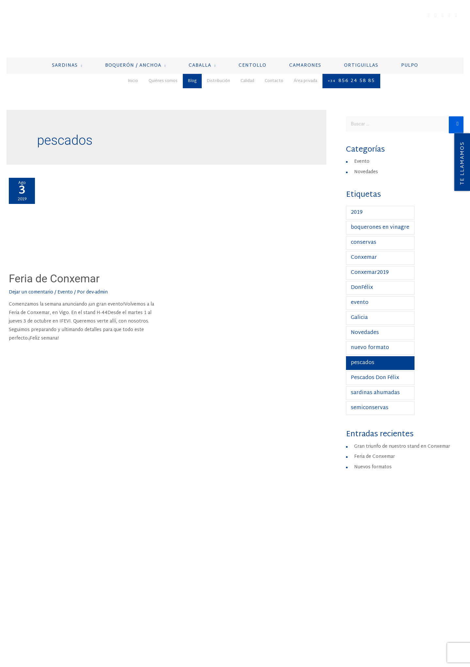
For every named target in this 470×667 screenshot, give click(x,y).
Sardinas (166, 540)
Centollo (167, 566)
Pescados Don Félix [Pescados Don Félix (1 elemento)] (375, 372)
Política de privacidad (202, 638)
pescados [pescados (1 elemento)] (362, 357)
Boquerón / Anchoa (181, 549)
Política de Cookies (254, 638)
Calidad (109, 638)
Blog (60, 638)
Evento (65, 286)
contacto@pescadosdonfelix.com (289, 576)
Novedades (366, 166)
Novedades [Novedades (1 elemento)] (365, 327)
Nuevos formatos (373, 461)
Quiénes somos (34, 638)
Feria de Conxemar (63, 271)
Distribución (83, 638)
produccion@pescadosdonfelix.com (393, 576)
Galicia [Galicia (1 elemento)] (359, 312)
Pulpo (162, 591)
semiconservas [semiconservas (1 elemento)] (369, 402)
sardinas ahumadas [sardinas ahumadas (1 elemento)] (375, 387)
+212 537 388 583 (375, 568)
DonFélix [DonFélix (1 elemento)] (362, 282)
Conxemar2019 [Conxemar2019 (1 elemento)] (370, 267)
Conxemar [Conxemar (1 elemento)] (364, 252)
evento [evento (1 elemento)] (359, 297)
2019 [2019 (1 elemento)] (357, 206)
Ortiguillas (170, 583)
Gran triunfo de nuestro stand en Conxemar (402, 441)
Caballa (165, 557)
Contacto (132, 638)
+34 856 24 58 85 (273, 568)
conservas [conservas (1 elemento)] (363, 237)
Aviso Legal (160, 638)
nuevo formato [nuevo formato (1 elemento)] (370, 342)
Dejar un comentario (31, 286)
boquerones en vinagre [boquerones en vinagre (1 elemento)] (380, 221)
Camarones (169, 574)
